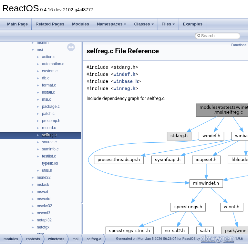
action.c (48, 57)
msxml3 (43, 213)
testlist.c (49, 156)
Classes (144, 24)
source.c (49, 142)
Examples (192, 24)
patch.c (48, 113)
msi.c (46, 99)
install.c (48, 92)
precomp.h (51, 120)
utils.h (47, 170)
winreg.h (124, 89)
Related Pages (50, 24)
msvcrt (42, 191)
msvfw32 (44, 206)
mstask (43, 184)
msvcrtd (43, 199)
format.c (49, 85)
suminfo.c (50, 149)
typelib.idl (50, 163)
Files (168, 24)
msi (40, 49)
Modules (80, 24)
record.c (49, 128)
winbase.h (126, 81)
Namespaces (112, 24)
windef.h (124, 74)
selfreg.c (49, 135)
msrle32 (44, 177)
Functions (238, 45)
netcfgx (43, 227)
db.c (45, 78)
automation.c (53, 64)
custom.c (49, 71)
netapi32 (44, 220)
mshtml (43, 42)
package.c (51, 106)
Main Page (17, 24)
